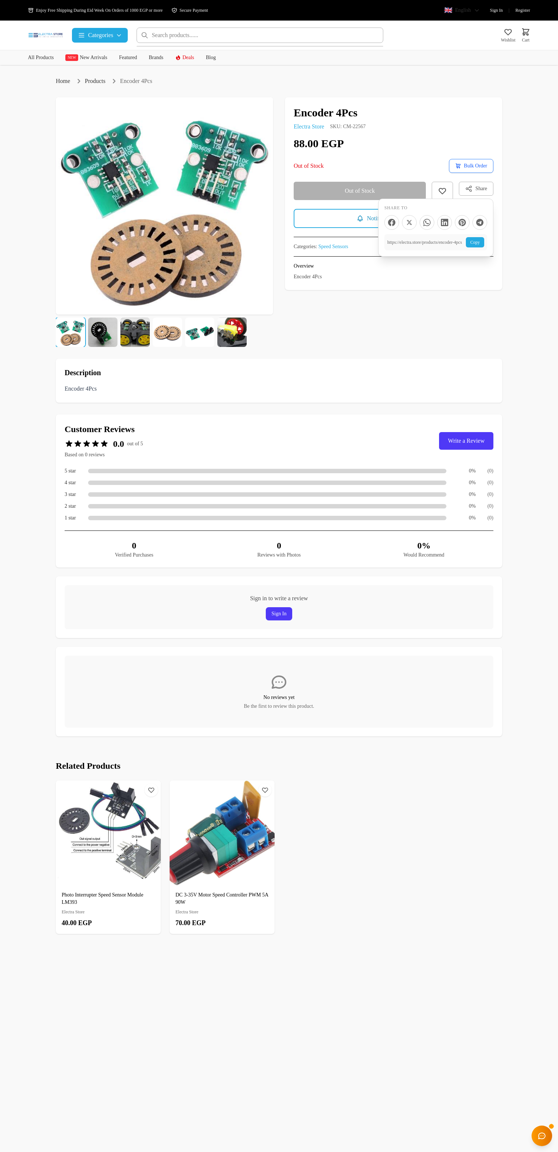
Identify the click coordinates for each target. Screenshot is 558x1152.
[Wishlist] (151, 790)
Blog (211, 57)
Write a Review (466, 441)
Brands (156, 57)
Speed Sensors (333, 246)
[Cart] (525, 35)
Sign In (496, 10)
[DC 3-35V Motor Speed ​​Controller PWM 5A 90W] (222, 857)
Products (95, 81)
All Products (41, 57)
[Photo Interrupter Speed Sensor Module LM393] (108, 857)
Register (522, 10)
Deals (184, 58)
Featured (128, 57)
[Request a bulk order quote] (471, 166)
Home (63, 81)
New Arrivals (86, 57)
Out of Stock (360, 191)
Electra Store (309, 126)
